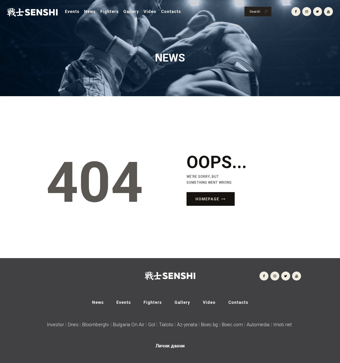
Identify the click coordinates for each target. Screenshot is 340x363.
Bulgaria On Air (128, 324)
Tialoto (166, 324)
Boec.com (232, 324)
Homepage (207, 199)
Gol (151, 324)
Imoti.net (283, 324)
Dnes (73, 324)
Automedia (258, 324)
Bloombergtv (95, 324)
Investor (55, 324)
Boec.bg (209, 324)
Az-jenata (187, 324)
